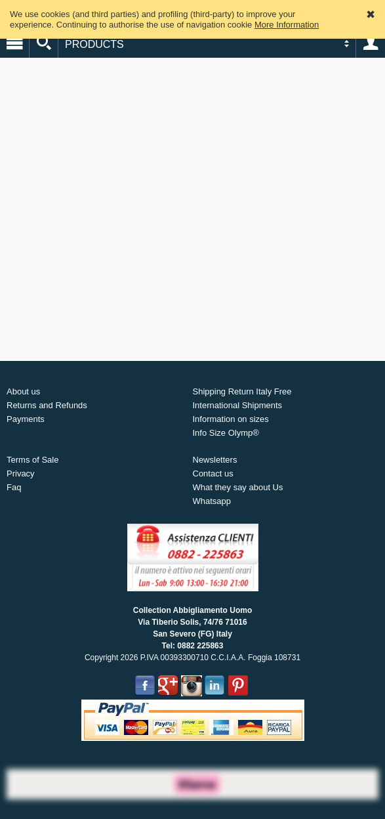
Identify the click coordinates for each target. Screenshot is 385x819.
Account (370, 43)
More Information (286, 25)
